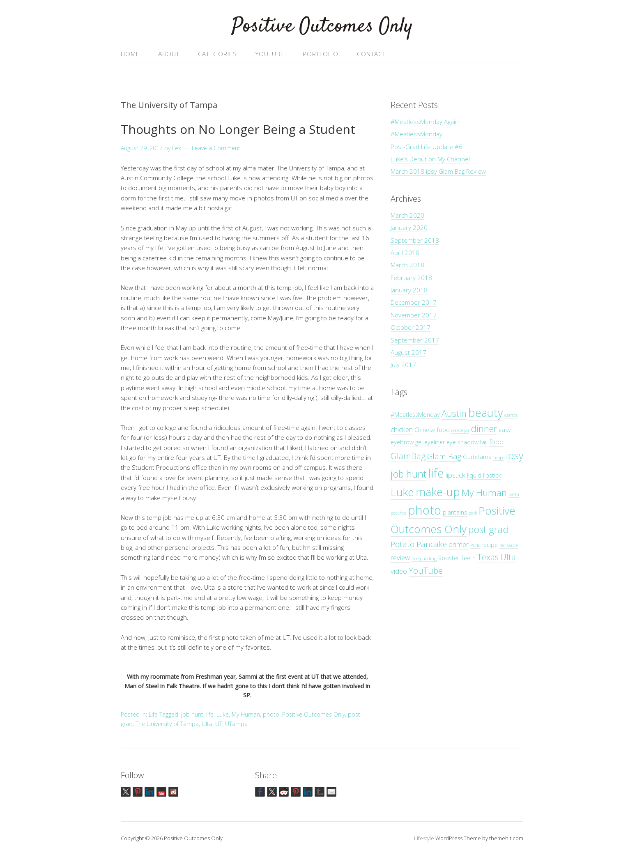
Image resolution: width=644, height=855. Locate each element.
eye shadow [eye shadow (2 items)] (462, 442)
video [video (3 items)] (399, 571)
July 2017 (403, 365)
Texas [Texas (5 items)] (488, 557)
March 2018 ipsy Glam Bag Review (438, 171)
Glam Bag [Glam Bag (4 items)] (444, 456)
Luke (222, 714)
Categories (217, 54)
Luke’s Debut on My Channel (430, 159)
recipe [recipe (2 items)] (489, 545)
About (168, 54)
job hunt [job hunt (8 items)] (408, 473)
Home (130, 54)
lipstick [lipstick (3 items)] (455, 475)
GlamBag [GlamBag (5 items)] (408, 456)
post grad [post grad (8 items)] (488, 529)
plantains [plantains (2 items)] (455, 512)
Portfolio (320, 54)
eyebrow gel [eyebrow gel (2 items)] (407, 442)
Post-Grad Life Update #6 (426, 146)
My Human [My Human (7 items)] (484, 492)
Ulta (207, 724)
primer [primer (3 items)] (458, 544)
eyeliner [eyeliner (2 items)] (434, 442)
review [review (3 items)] (400, 557)
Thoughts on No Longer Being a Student (238, 129)
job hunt (192, 714)
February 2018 (411, 278)
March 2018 (407, 265)
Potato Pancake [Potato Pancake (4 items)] (419, 544)
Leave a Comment (216, 148)
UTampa (236, 724)
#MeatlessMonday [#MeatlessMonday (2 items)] (415, 414)
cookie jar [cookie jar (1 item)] (460, 430)
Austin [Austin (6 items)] (454, 413)
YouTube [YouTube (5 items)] (426, 570)
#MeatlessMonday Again (425, 121)
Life (153, 714)
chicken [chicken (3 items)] (402, 429)
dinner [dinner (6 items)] (484, 428)
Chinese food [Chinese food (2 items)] (432, 430)
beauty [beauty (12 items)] (485, 412)
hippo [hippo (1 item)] (498, 457)
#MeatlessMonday (416, 134)
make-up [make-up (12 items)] (438, 491)
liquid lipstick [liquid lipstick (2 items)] (484, 475)
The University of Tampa (167, 724)
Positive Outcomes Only (322, 26)
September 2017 (415, 340)
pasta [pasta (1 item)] (513, 494)
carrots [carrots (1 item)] (511, 415)
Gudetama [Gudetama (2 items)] (477, 457)
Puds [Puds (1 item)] (475, 545)
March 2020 (407, 215)
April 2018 (405, 252)
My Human (246, 714)
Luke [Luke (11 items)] (402, 492)
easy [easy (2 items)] (505, 430)
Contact (371, 54)
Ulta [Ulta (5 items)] (508, 557)
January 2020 (409, 227)
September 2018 (415, 240)
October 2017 (410, 327)
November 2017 (414, 315)
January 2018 (409, 290)
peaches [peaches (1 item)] (398, 513)
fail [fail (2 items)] (484, 442)
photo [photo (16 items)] (424, 510)
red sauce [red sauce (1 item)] (508, 545)
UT (218, 724)
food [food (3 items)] (496, 441)
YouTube (269, 54)
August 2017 (408, 352)
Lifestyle (424, 838)
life (210, 714)
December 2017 (414, 302)
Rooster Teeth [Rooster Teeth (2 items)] (457, 558)
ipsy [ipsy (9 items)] (514, 455)
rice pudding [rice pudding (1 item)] (424, 558)
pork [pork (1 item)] (473, 513)
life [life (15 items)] (436, 473)
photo (271, 714)
